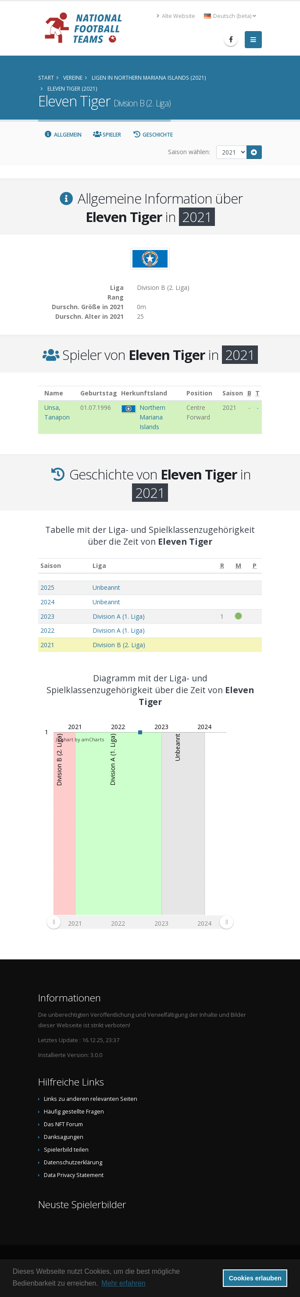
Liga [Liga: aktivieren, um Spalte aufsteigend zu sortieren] (99, 565)
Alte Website (176, 16)
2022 (47, 630)
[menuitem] (140, 922)
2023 (47, 616)
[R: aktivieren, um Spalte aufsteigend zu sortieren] (222, 566)
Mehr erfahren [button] (123, 1283)
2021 (47, 645)
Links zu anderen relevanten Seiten (90, 1099)
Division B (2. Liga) (119, 645)
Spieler (107, 134)
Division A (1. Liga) (119, 616)
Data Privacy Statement (74, 1175)
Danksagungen (63, 1137)
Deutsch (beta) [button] (230, 16)
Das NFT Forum (63, 1124)
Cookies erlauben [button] (255, 1278)
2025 (47, 587)
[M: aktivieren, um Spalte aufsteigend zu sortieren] (238, 566)
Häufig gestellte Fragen (74, 1111)
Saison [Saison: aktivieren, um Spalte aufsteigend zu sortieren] (50, 565)
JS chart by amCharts (80, 739)
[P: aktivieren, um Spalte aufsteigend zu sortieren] (255, 566)
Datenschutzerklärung (73, 1162)
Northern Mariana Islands (152, 417)
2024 (47, 602)
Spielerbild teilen (66, 1149)
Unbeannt (106, 587)
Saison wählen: (189, 152)
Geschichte (152, 134)
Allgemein (63, 134)
